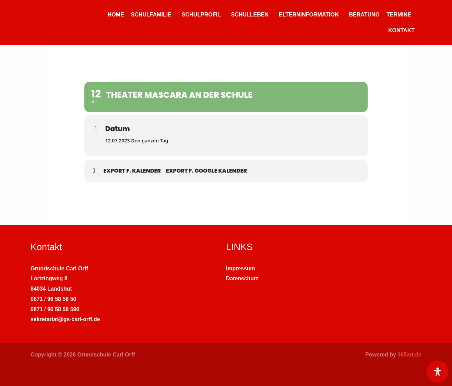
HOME (116, 14)
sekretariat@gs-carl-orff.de (65, 319)
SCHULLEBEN (250, 14)
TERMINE (398, 14)
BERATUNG (364, 14)
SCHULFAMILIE (151, 14)
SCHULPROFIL (201, 14)
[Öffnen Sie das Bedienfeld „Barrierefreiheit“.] (438, 372)
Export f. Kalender (132, 170)
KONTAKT (401, 30)
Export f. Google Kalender (206, 170)
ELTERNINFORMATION (309, 14)
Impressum (240, 268)
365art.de (409, 355)
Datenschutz (242, 278)
